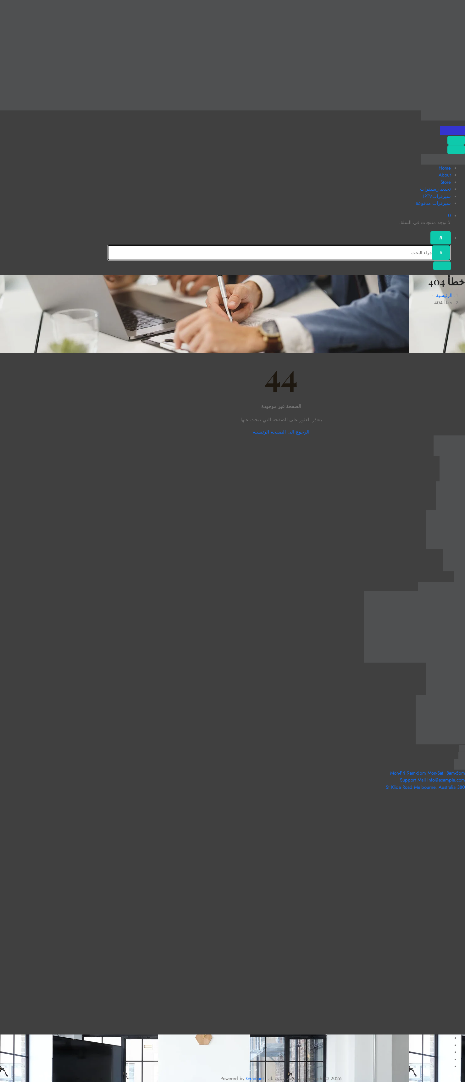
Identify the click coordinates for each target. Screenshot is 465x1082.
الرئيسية (444, 295)
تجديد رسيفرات (435, 189)
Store (445, 182)
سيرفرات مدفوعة (433, 203)
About (445, 174)
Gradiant (255, 1078)
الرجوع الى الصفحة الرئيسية (281, 432)
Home (445, 168)
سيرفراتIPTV (437, 196)
